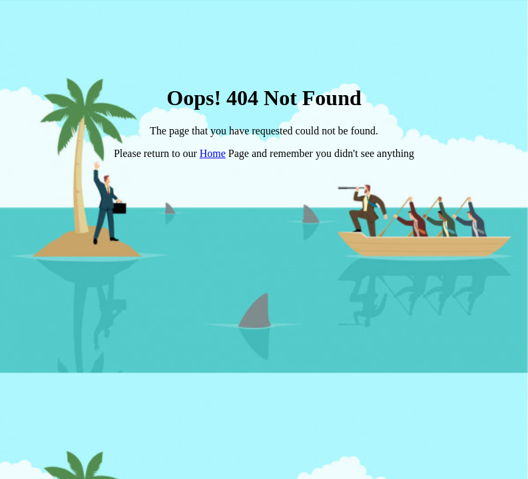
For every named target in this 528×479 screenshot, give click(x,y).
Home (213, 153)
